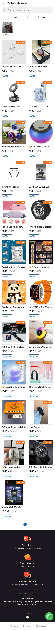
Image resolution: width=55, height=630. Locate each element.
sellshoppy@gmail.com (21, 584)
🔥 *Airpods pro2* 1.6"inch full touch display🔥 (7, 35)
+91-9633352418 (37, 584)
